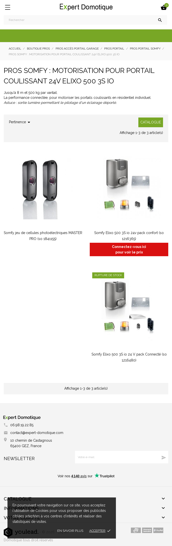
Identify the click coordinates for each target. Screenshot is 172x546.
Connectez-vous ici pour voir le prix (129, 249)
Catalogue (150, 122)
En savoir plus (70, 531)
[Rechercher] (85, 20)
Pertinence (20, 122)
